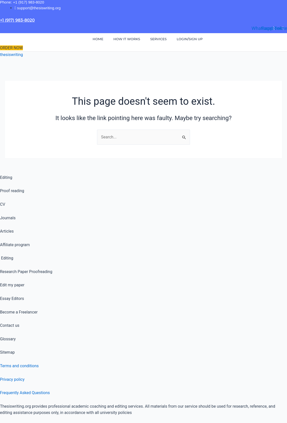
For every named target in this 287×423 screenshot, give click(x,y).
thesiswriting (11, 54)
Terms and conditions (19, 365)
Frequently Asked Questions (25, 392)
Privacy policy (12, 379)
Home (98, 39)
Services (158, 39)
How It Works (126, 39)
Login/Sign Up (190, 39)
